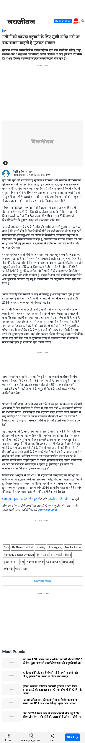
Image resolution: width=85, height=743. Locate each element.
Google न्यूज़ (9, 499)
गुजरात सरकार (10, 561)
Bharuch (68, 561)
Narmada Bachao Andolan (19, 554)
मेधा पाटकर (42, 554)
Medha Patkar (73, 547)
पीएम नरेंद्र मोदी (55, 547)
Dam (6, 547)
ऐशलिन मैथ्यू (18, 171)
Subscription (62, 21)
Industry (40, 547)
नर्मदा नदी (8, 568)
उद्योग (25, 568)
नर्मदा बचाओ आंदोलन (60, 554)
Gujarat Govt (53, 561)
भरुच (17, 568)
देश (4, 30)
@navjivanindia (47, 510)
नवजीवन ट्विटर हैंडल (58, 499)
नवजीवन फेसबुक (28, 499)
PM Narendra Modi (22, 547)
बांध (22, 561)
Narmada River (35, 561)
